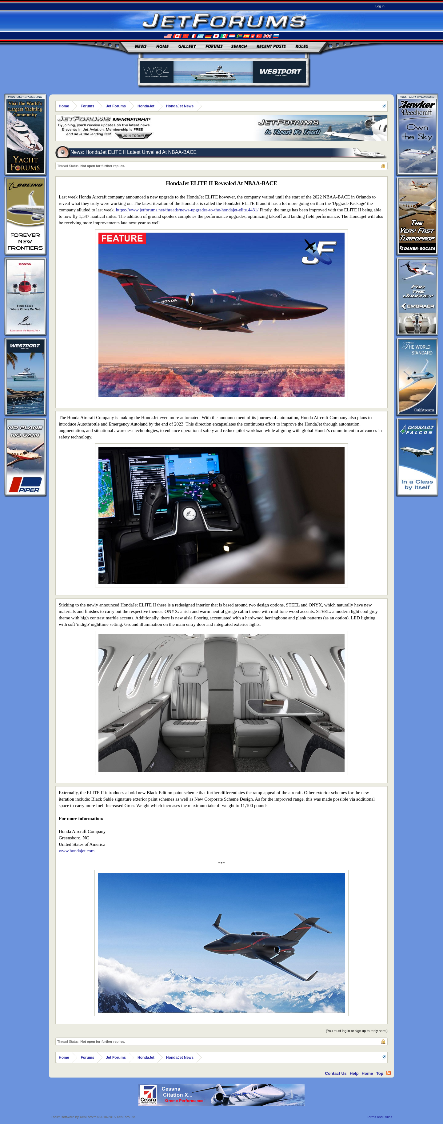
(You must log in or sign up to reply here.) (357, 1031)
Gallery (187, 46)
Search (239, 46)
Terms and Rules (379, 1117)
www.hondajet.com (77, 850)
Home (162, 46)
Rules (302, 46)
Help (354, 1073)
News (141, 46)
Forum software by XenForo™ (93, 1117)
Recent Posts (271, 46)
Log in (380, 6)
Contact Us (335, 1073)
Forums (214, 46)
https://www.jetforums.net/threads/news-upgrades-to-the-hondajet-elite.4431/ (187, 209)
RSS (388, 1073)
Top (379, 1073)
